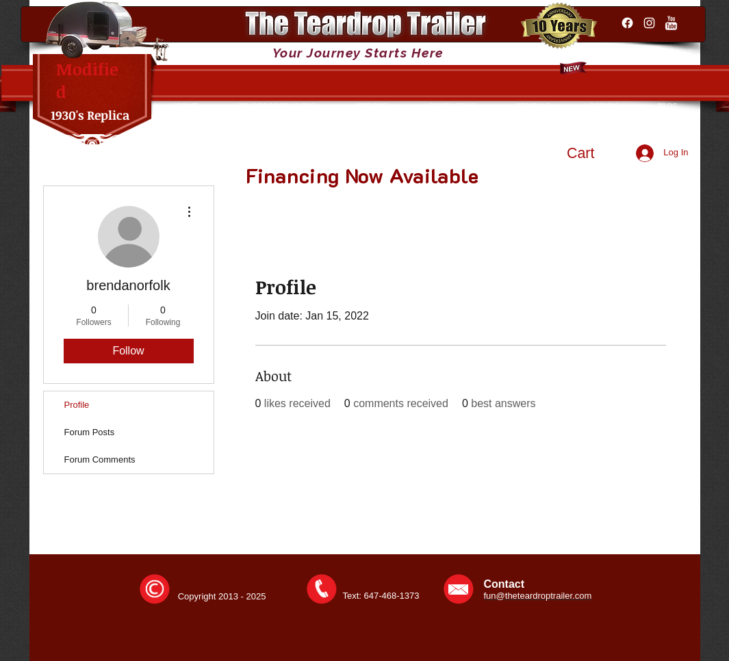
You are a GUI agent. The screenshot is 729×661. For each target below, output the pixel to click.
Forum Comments (100, 459)
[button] (593, 152)
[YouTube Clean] (671, 23)
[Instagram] (649, 23)
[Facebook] (627, 23)
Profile (77, 405)
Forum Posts (89, 432)
